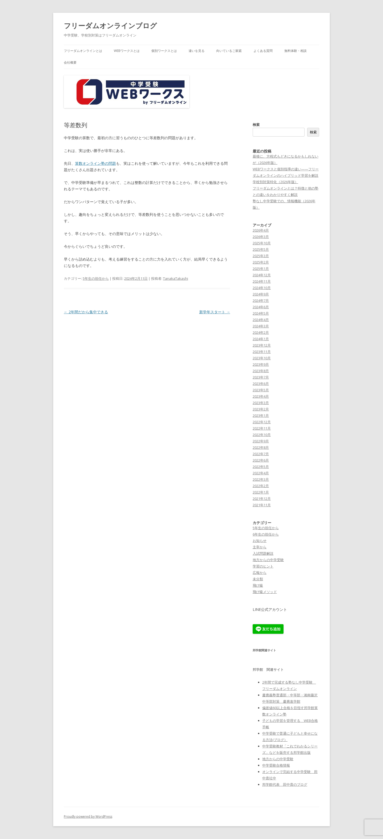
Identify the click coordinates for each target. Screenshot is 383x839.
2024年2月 (261, 332)
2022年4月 (261, 473)
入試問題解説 (263, 553)
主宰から (260, 547)
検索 (256, 124)
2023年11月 (262, 351)
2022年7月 (261, 453)
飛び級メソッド (265, 591)
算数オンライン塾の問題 (95, 163)
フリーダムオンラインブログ (110, 25)
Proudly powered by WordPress (88, 816)
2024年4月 (261, 319)
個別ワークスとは (164, 50)
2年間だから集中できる (86, 311)
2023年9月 (261, 364)
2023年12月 (262, 345)
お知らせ (260, 540)
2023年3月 (261, 402)
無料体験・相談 (295, 50)
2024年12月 (262, 275)
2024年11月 (262, 281)
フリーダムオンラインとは (83, 50)
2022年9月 (261, 441)
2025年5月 (261, 249)
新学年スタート (214, 311)
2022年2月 (261, 485)
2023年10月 (262, 358)
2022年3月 (261, 479)
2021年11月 (262, 505)
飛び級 (258, 585)
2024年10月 (262, 287)
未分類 (258, 579)
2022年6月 (261, 460)
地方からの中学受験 (268, 559)
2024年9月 (261, 294)
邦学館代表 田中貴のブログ (284, 784)
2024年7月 (261, 300)
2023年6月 (261, 383)
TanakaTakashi (175, 278)
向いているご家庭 (229, 50)
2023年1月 (261, 415)
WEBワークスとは (127, 50)
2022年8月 (261, 447)
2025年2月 (261, 262)
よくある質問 (263, 50)
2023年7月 (261, 377)
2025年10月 (262, 243)
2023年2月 (261, 409)
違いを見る (197, 50)
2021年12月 (262, 498)
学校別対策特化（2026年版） (275, 181)
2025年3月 (261, 255)
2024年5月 (261, 313)
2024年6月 (261, 307)
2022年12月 (262, 422)
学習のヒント (263, 566)
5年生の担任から (96, 278)
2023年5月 (261, 390)
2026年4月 (261, 230)
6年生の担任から (266, 534)
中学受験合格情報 (276, 765)
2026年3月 (261, 236)
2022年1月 (261, 492)
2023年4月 (261, 396)
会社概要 (70, 62)
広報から (260, 572)
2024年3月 (261, 326)
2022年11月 (262, 428)
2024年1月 (261, 338)
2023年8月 (261, 370)
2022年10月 (262, 434)
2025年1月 (261, 268)
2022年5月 (261, 466)
